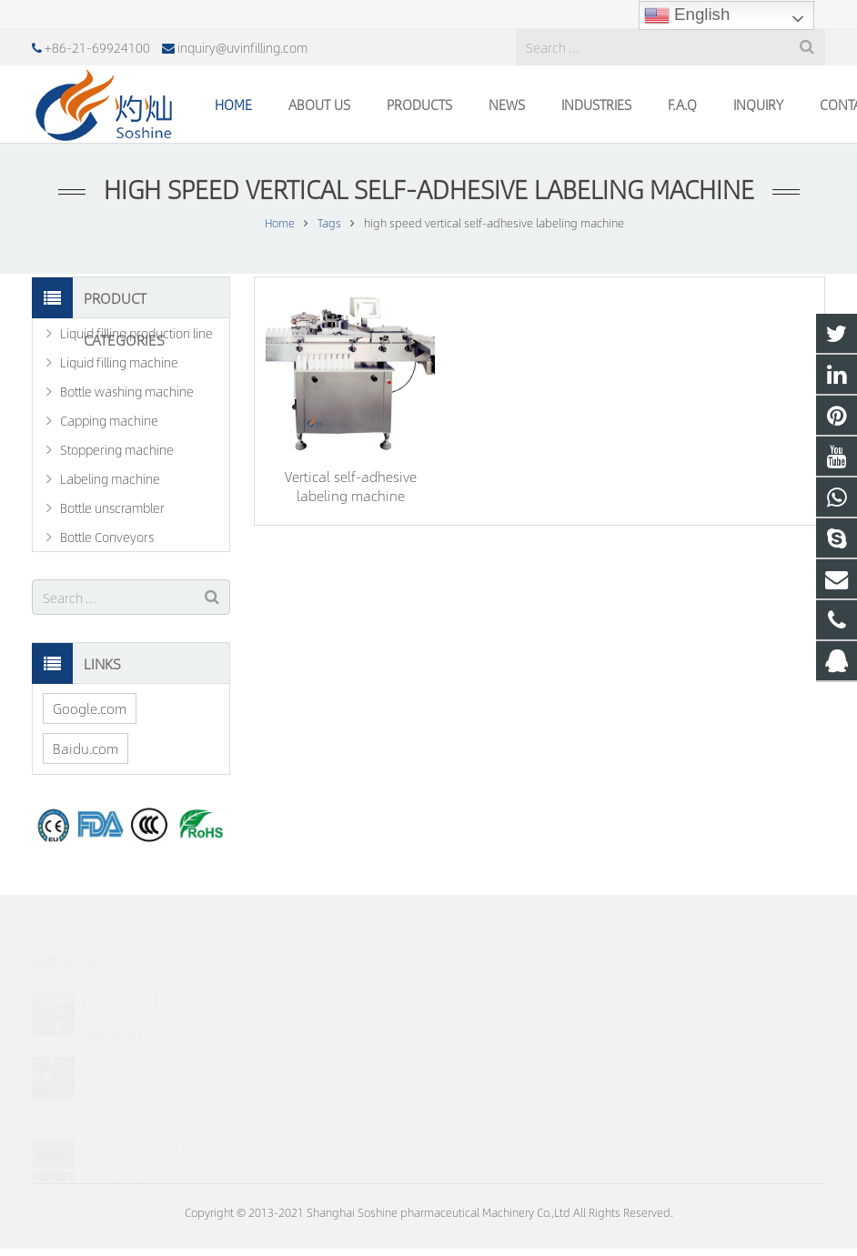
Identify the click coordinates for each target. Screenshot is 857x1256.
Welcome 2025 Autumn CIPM (124, 982)
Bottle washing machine (127, 391)
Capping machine (109, 420)
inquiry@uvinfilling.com (242, 47)
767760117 (490, 995)
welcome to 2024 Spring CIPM (130, 1129)
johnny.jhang (492, 1100)
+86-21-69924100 (97, 47)
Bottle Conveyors (107, 537)
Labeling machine (110, 478)
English (687, 15)
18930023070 (495, 1021)
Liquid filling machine (119, 362)
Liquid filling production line (136, 333)
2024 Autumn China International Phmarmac (137, 1056)
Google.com (89, 708)
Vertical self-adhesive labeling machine (351, 486)
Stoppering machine (117, 449)
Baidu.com (85, 748)
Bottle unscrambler (112, 507)
